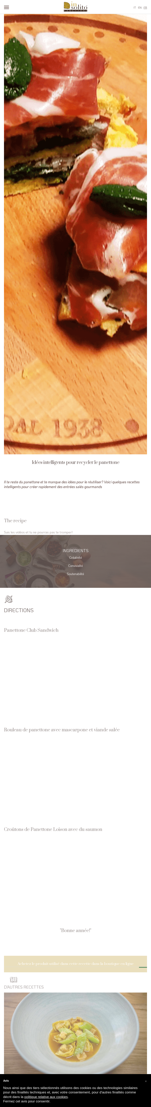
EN (140, 7)
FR (145, 7)
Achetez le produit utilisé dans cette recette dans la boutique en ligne (76, 970)
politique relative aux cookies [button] (46, 1097)
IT (135, 7)
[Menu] (6, 7)
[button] (146, 1080)
